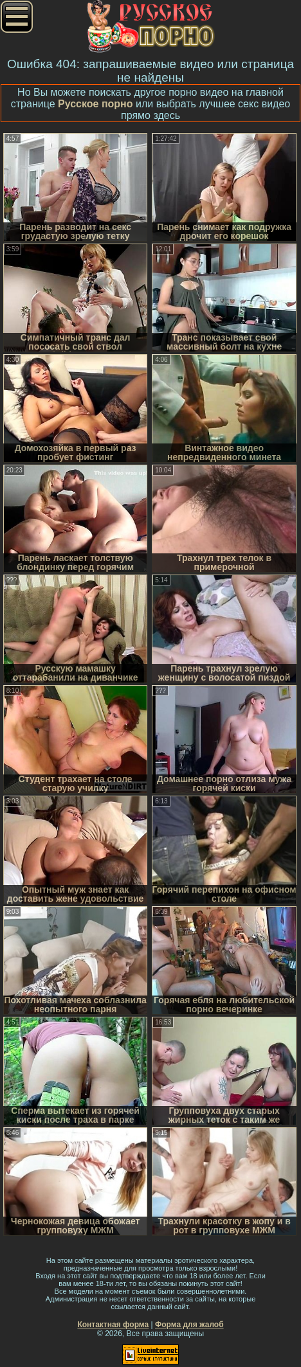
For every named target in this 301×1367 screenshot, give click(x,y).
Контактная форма (113, 1324)
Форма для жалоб (189, 1324)
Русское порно (95, 103)
